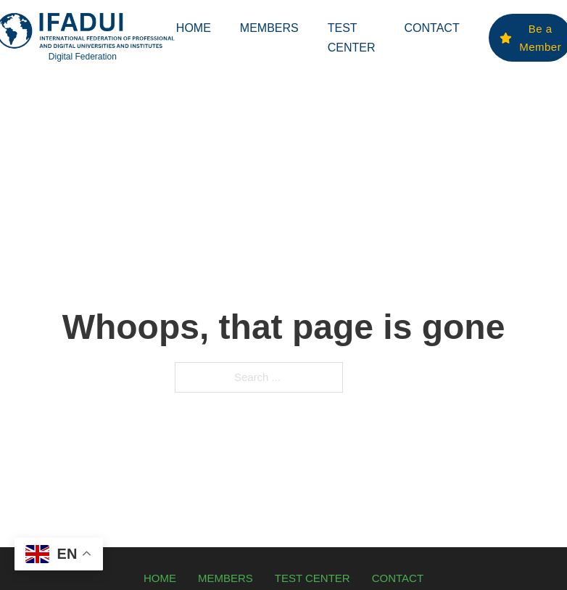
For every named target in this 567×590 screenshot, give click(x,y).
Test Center (352, 38)
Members (269, 28)
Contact (432, 28)
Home (193, 28)
